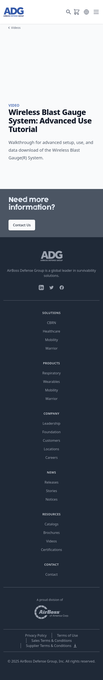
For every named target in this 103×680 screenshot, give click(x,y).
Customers (51, 440)
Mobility (51, 339)
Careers (51, 457)
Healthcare (51, 331)
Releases (51, 482)
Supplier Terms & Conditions (51, 645)
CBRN (51, 322)
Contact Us (22, 225)
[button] (86, 12)
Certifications (51, 549)
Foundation (51, 432)
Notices (51, 499)
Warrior (51, 348)
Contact (51, 574)
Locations (51, 449)
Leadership (51, 423)
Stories (51, 490)
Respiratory (51, 373)
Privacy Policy (36, 635)
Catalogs (51, 524)
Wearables (51, 381)
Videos (15, 28)
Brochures (51, 532)
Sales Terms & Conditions (51, 640)
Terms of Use (67, 635)
